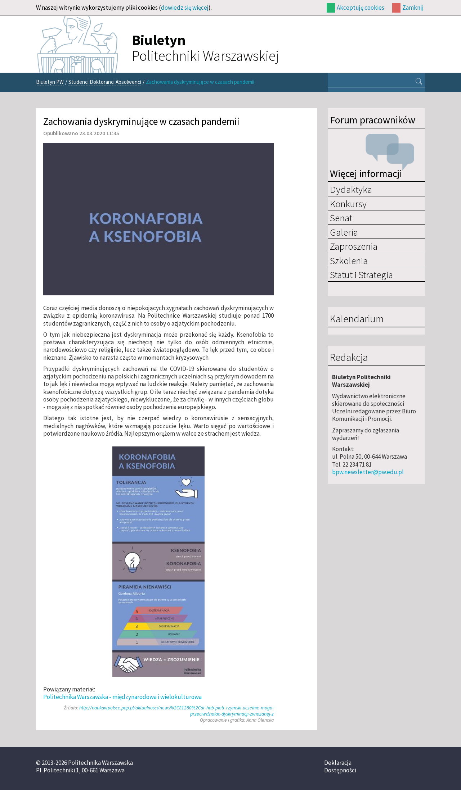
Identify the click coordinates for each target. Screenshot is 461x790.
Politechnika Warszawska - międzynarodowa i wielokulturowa (122, 697)
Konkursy (348, 204)
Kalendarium (357, 319)
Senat (341, 218)
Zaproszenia (353, 246)
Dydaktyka (351, 189)
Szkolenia (349, 260)
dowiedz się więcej (185, 8)
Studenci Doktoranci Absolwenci (104, 81)
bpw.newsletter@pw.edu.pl (368, 472)
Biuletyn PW (50, 81)
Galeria (344, 232)
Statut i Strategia (361, 274)
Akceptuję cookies (360, 8)
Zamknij (412, 8)
